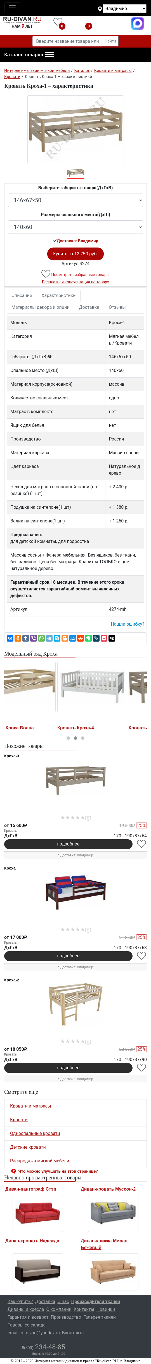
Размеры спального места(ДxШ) (75, 214)
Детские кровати (28, 1147)
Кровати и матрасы (30, 1106)
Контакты (84, 1309)
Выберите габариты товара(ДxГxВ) (75, 187)
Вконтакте (73, 1332)
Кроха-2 (11, 980)
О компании (58, 1309)
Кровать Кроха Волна (29, 727)
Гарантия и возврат (28, 1317)
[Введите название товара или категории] (67, 41)
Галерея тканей (99, 1317)
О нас (63, 1301)
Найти (110, 41)
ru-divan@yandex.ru (40, 1332)
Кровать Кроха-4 (94, 727)
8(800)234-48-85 (111, 23)
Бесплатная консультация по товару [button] (75, 282)
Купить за (75, 253)
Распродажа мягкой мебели (39, 1160)
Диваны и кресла (26, 1309)
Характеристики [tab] (59, 295)
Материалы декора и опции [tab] (40, 307)
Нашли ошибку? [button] (127, 624)
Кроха (10, 868)
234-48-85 (43, 1347)
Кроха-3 (11, 756)
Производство (66, 1317)
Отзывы (117, 307)
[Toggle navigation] (12, 7)
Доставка (89, 307)
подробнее (68, 844)
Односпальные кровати (35, 1133)
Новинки (105, 1309)
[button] (28, 55)
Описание (21, 295)
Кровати (19, 1119)
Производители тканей (95, 1301)
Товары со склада (27, 1325)
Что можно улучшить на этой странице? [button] (58, 1171)
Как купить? (20, 1301)
